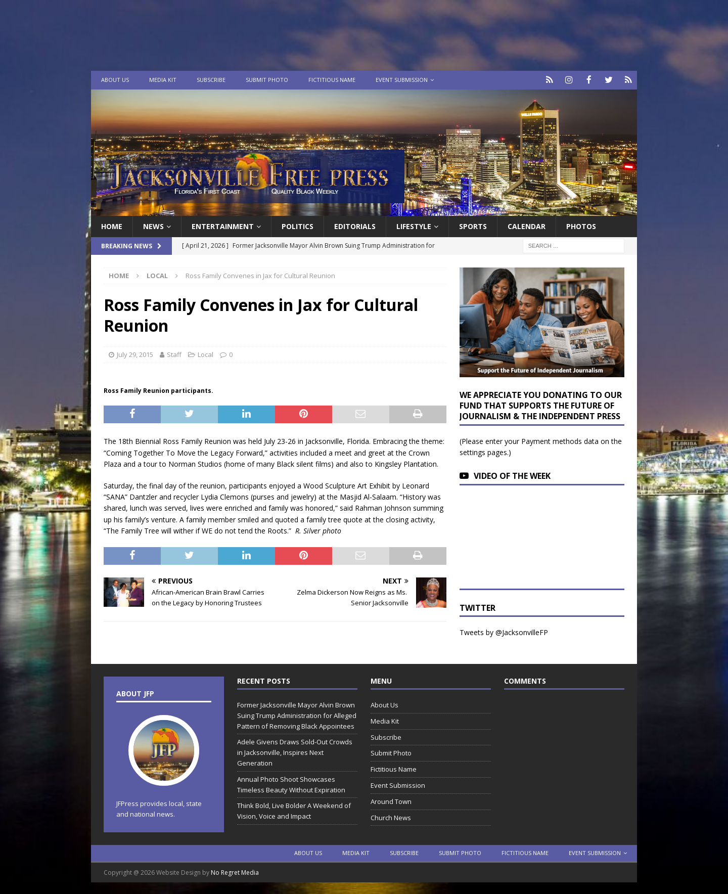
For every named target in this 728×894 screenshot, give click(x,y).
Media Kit (162, 79)
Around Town (391, 800)
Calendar (526, 225)
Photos (581, 225)
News (153, 225)
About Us (115, 79)
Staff (174, 353)
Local (205, 353)
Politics (297, 225)
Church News (391, 816)
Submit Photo (267, 79)
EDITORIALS (355, 225)
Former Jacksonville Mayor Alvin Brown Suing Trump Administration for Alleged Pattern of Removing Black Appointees (296, 714)
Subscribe (211, 79)
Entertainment (223, 225)
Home (111, 225)
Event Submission (402, 79)
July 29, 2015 (135, 353)
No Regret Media (235, 871)
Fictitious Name (331, 79)
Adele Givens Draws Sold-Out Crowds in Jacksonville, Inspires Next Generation (294, 752)
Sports (473, 225)
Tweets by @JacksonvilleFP (504, 632)
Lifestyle (413, 225)
